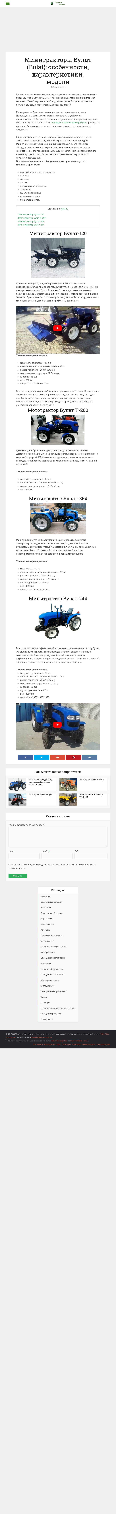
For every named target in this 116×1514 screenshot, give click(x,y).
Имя (12, 851)
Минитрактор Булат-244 (31, 224)
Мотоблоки (38, 1044)
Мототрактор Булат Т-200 (32, 217)
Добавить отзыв (58, 87)
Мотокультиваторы (52, 1044)
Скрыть (64, 209)
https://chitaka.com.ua (79, 1041)
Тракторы (66, 1044)
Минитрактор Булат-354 (31, 221)
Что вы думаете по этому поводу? (27, 824)
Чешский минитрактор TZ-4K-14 (91, 795)
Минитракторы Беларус (40, 794)
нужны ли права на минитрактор (68, 122)
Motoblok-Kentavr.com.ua (41, 1037)
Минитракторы (88, 1044)
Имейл (46, 851)
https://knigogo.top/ (60, 1041)
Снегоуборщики (103, 1044)
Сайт (77, 851)
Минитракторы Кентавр (91, 779)
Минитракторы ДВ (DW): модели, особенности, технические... (40, 782)
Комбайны (76, 1044)
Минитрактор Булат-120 (31, 214)
